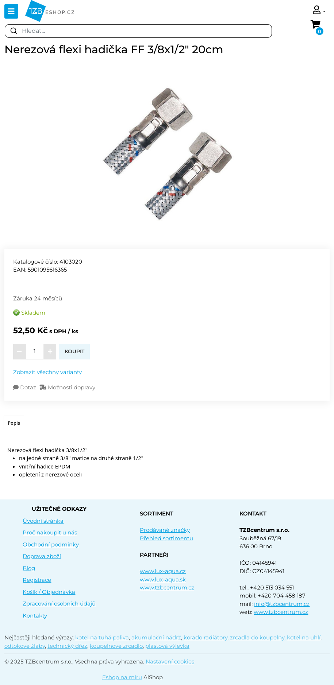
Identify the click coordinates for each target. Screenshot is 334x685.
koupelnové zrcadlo (116, 645)
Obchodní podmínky (51, 544)
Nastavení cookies (170, 661)
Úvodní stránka (43, 520)
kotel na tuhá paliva (102, 637)
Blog (29, 568)
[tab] (14, 423)
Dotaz (25, 387)
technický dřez (67, 645)
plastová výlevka (167, 645)
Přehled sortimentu (166, 538)
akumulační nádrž (156, 637)
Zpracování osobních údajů (59, 603)
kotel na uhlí (303, 637)
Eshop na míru (122, 677)
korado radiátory (205, 637)
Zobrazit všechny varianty (47, 372)
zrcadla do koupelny (257, 637)
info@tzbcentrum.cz (282, 603)
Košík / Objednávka (49, 591)
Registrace (37, 579)
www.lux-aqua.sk (163, 579)
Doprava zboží (42, 556)
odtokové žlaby (24, 645)
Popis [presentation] (14, 423)
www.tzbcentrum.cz (167, 587)
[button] (319, 10)
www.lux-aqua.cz (163, 571)
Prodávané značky (165, 529)
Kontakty (35, 615)
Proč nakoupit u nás (50, 532)
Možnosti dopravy (67, 387)
